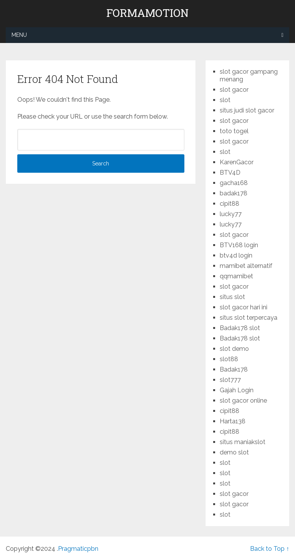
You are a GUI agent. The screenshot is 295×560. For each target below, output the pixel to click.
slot (225, 100)
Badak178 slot (240, 328)
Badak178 (234, 369)
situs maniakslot (242, 442)
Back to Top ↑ (269, 548)
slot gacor (234, 89)
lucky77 (231, 214)
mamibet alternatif (246, 265)
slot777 (230, 379)
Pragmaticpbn (78, 548)
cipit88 (229, 203)
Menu (19, 35)
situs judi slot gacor (247, 110)
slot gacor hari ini (243, 307)
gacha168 (234, 183)
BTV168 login (239, 245)
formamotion (147, 13)
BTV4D (230, 172)
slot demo (234, 348)
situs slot (232, 297)
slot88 (229, 359)
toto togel (234, 131)
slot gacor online (243, 400)
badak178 (233, 193)
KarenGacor (237, 162)
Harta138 (232, 421)
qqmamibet (236, 276)
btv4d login (236, 255)
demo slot (234, 452)
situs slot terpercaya (248, 317)
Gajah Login (237, 390)
